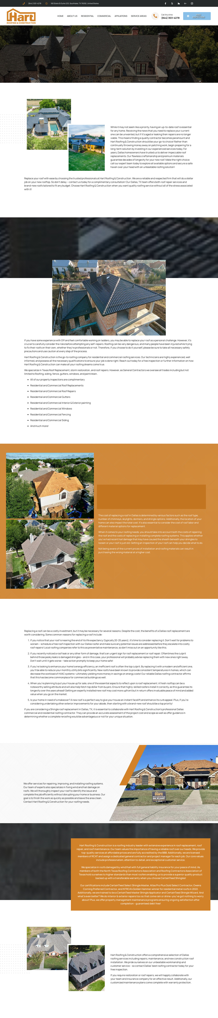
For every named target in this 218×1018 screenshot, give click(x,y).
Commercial (104, 16)
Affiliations (121, 16)
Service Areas (139, 16)
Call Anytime (167, 14)
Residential (87, 16)
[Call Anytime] (155, 16)
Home (60, 16)
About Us (72, 16)
